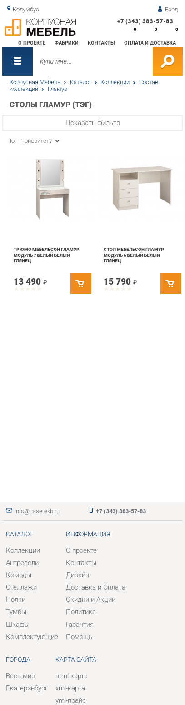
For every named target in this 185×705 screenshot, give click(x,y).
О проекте (31, 43)
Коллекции (115, 82)
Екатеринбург (27, 688)
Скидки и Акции (90, 599)
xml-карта (70, 688)
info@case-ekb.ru (37, 511)
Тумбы (16, 612)
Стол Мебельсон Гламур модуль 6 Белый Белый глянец (134, 255)
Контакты (101, 43)
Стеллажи (21, 587)
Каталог (80, 82)
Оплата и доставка (150, 43)
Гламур (57, 88)
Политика (81, 612)
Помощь (79, 637)
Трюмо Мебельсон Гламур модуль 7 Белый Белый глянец (47, 255)
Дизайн (77, 575)
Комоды (18, 575)
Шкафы (18, 624)
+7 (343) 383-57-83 (145, 21)
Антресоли (22, 563)
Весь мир (20, 676)
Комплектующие (32, 637)
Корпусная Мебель (35, 82)
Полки (15, 599)
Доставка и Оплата (95, 587)
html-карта (71, 676)
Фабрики (67, 43)
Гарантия (80, 624)
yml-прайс (70, 700)
